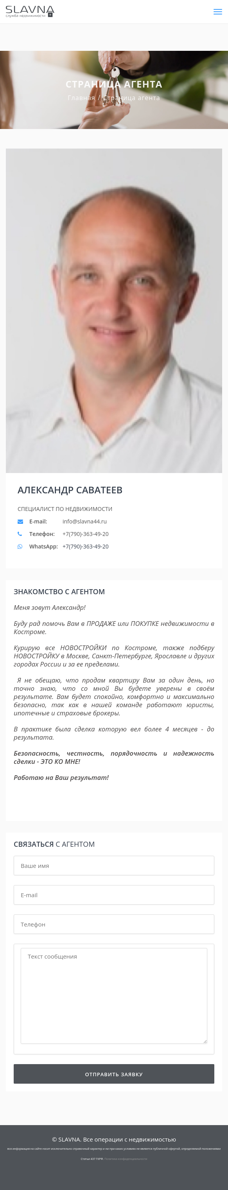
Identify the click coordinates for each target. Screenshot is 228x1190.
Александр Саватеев (70, 490)
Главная (81, 97)
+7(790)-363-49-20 (86, 546)
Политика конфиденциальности (125, 1159)
